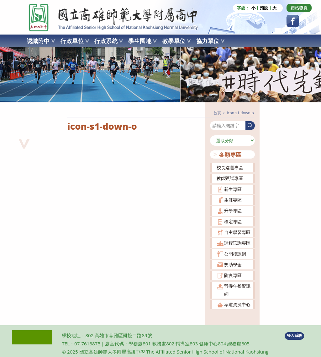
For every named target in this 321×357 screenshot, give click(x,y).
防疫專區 (233, 275)
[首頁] (217, 112)
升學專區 (233, 211)
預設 (264, 8)
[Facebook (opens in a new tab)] (293, 21)
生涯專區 (233, 200)
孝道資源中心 (237, 304)
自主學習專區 (237, 232)
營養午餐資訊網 (237, 289)
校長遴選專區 (230, 167)
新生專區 (233, 189)
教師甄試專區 (230, 178)
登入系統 (294, 335)
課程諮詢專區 (237, 243)
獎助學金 (233, 264)
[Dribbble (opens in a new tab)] (299, 8)
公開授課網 (235, 254)
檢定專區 (233, 221)
